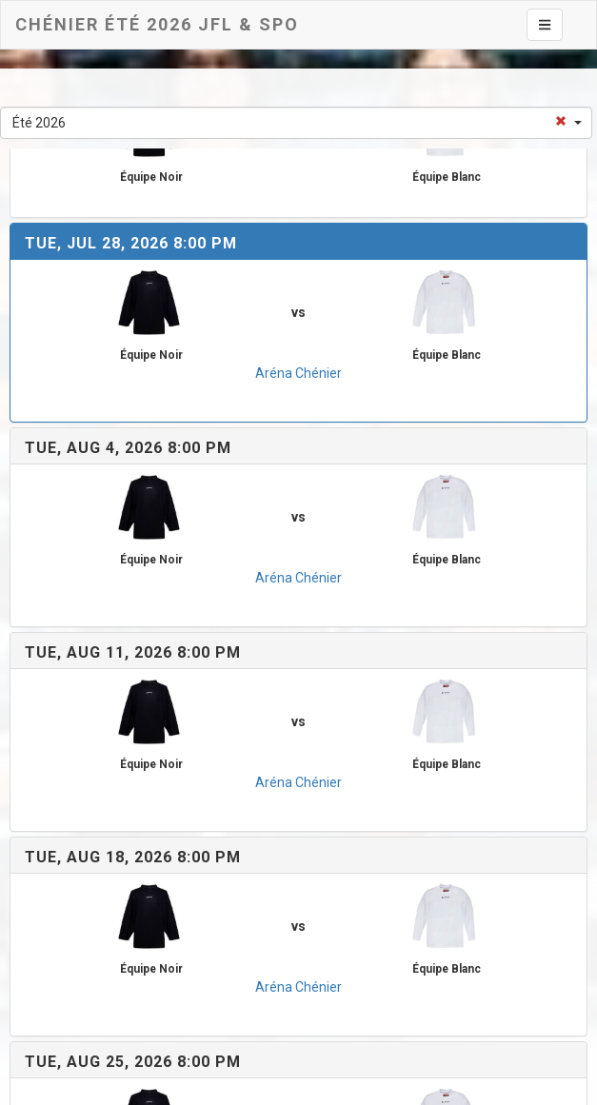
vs (298, 312)
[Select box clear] (560, 116)
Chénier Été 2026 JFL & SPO (157, 24)
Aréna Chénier (298, 373)
